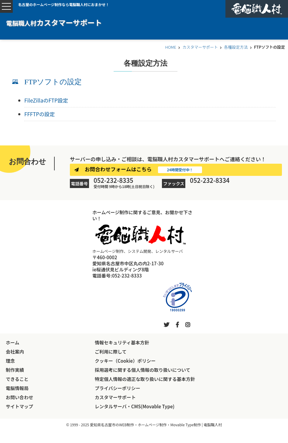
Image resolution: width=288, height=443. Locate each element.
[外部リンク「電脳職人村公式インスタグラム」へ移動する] (187, 324)
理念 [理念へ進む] (10, 361)
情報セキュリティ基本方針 (122, 342)
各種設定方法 (236, 47)
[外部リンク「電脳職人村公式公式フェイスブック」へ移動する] (177, 324)
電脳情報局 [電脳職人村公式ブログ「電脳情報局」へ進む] (17, 388)
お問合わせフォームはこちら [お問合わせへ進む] (118, 169)
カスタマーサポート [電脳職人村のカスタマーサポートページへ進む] (115, 397)
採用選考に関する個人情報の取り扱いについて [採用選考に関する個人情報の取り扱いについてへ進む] (142, 370)
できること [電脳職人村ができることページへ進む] (17, 379)
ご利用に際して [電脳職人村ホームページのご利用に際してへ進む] (111, 351)
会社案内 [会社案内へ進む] (15, 351)
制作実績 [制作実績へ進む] (15, 370)
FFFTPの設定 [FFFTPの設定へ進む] (39, 114)
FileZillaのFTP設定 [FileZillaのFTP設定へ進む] (46, 100)
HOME (170, 47)
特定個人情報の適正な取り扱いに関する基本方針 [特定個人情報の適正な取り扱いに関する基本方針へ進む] (145, 379)
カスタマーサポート (200, 47)
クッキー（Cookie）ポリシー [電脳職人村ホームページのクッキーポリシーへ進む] (125, 361)
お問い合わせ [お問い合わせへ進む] (19, 397)
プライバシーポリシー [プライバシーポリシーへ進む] (117, 388)
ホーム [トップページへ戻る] (12, 342)
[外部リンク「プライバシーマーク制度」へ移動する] (177, 297)
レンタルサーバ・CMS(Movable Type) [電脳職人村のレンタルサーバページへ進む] (134, 406)
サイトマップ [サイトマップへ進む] (19, 406)
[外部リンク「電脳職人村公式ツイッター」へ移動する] (166, 324)
